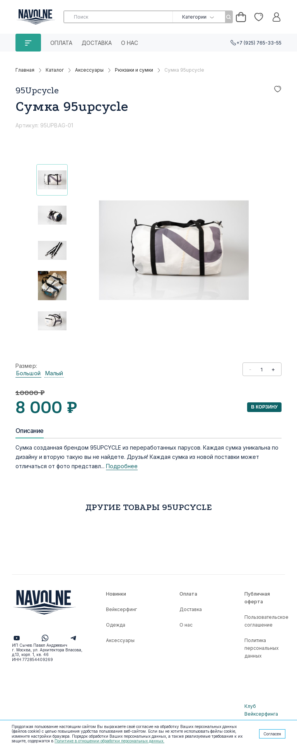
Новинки (116, 594)
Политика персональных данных (261, 648)
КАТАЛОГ (28, 43)
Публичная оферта (257, 597)
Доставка (97, 42)
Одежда (115, 625)
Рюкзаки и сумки (134, 70)
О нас (129, 42)
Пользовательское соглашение (266, 621)
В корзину (264, 407)
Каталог (55, 70)
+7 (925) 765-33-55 (259, 43)
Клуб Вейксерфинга (261, 710)
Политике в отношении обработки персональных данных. (109, 740)
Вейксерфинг (121, 609)
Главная (24, 70)
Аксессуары (89, 70)
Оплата (61, 42)
